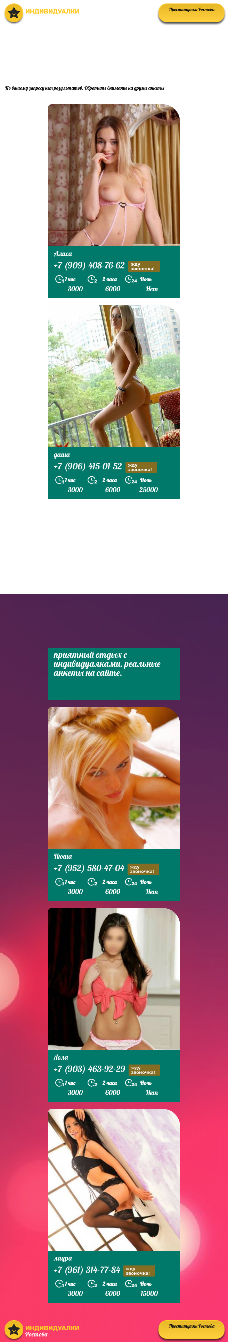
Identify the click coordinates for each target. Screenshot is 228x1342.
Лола (61, 1057)
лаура (63, 1258)
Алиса (63, 253)
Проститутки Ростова (191, 9)
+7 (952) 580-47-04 (106, 869)
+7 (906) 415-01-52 (105, 467)
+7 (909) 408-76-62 (107, 266)
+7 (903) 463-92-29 (107, 1070)
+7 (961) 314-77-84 (104, 1271)
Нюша (63, 856)
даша (62, 454)
